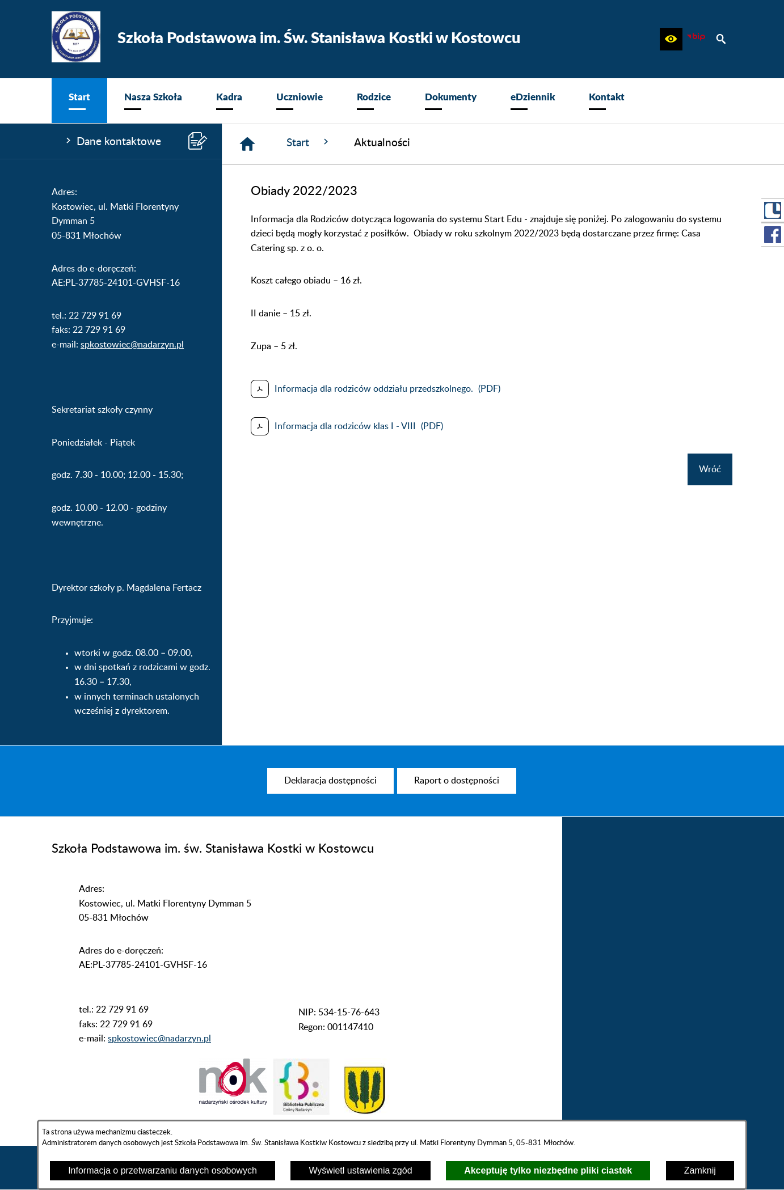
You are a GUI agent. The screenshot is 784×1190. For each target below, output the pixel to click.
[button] (671, 39)
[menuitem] (79, 100)
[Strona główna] (247, 144)
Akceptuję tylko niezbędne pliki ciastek (548, 1170)
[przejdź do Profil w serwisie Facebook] (772, 234)
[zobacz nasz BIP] (696, 39)
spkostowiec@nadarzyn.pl (132, 344)
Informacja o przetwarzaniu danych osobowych (162, 1170)
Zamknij (700, 1170)
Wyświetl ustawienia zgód (360, 1170)
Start (308, 142)
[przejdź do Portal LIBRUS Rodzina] (772, 210)
